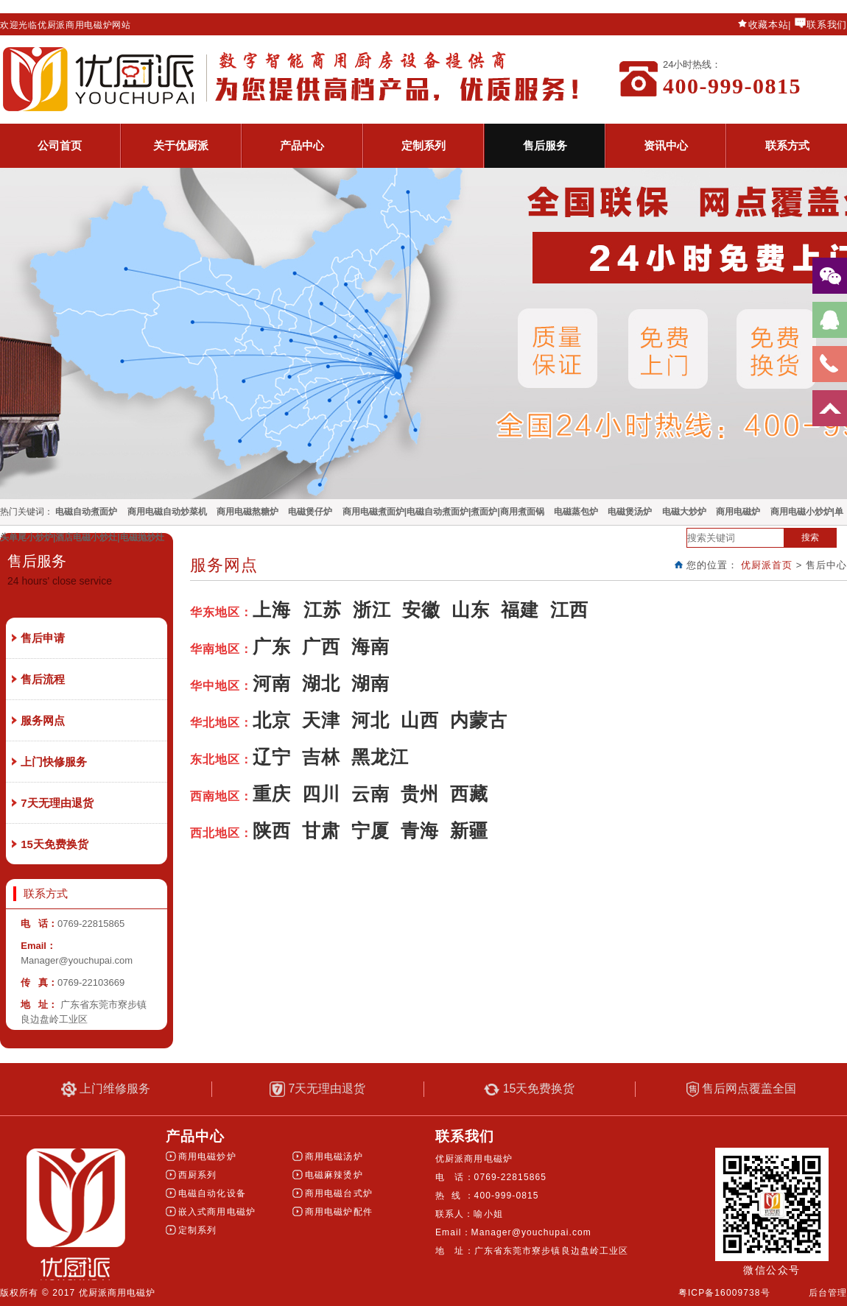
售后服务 (545, 145)
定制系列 (423, 145)
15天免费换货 (529, 1088)
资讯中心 (666, 145)
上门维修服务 (105, 1089)
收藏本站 (768, 24)
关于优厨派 (180, 145)
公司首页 (60, 145)
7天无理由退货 (317, 1089)
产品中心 (302, 145)
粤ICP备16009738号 (724, 1293)
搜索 (810, 537)
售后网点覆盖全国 (741, 1089)
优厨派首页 (766, 565)
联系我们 (826, 24)
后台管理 (828, 1293)
